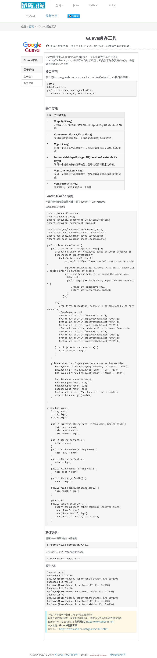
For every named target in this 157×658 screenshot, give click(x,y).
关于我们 (28, 76)
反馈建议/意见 (118, 654)
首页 (31, 26)
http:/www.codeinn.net (99, 621)
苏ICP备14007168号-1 (67, 654)
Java (76, 5)
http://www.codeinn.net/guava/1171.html (83, 629)
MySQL (31, 16)
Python (94, 5)
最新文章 (52, 16)
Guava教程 (31, 60)
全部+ (59, 5)
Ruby (112, 5)
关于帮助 (28, 83)
